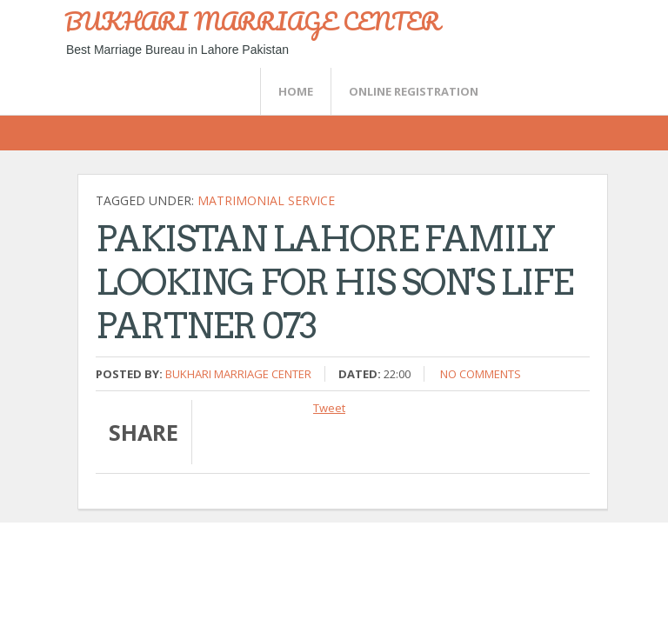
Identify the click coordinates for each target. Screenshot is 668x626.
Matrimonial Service (266, 200)
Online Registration (413, 91)
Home (295, 91)
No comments (480, 374)
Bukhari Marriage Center (238, 374)
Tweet (329, 408)
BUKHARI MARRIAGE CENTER (252, 21)
